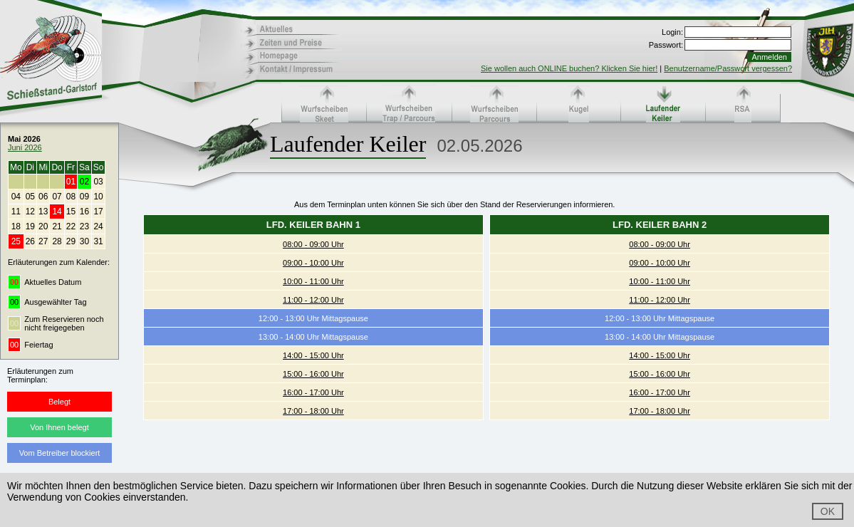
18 (16, 226)
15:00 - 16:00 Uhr (313, 374)
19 (30, 226)
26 (30, 241)
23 (84, 226)
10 (98, 197)
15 (70, 211)
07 (56, 197)
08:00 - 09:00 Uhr (313, 244)
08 (70, 197)
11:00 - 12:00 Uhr (313, 300)
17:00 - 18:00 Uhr (313, 411)
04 (16, 197)
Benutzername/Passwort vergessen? (728, 68)
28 (56, 241)
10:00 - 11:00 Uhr (313, 281)
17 (98, 211)
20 (43, 226)
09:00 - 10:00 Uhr (313, 263)
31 (98, 241)
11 (16, 211)
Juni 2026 (25, 147)
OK (828, 511)
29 (70, 241)
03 (98, 182)
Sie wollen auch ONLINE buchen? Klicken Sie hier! (569, 68)
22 (70, 226)
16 (84, 211)
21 (56, 226)
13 (43, 211)
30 (84, 241)
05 (30, 197)
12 (30, 211)
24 (98, 226)
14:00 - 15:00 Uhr (313, 355)
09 (84, 197)
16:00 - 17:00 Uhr (313, 392)
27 (43, 241)
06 (43, 197)
